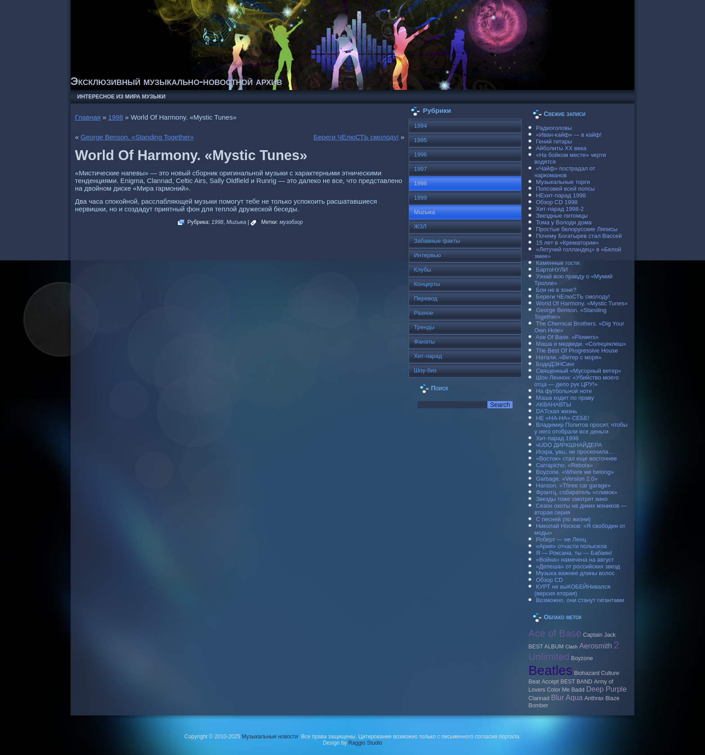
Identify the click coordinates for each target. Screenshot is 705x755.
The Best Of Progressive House (577, 350)
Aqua (574, 697)
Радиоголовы (554, 128)
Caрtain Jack (599, 635)
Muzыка (236, 222)
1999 (420, 197)
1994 (420, 125)
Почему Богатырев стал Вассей (579, 235)
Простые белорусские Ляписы (576, 229)
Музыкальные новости (270, 736)
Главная (88, 117)
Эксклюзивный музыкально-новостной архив (176, 81)
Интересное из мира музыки (121, 97)
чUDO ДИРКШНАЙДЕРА (569, 445)
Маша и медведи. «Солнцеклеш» (581, 343)
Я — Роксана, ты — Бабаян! (574, 552)
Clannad (538, 698)
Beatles (550, 670)
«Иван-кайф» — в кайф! (569, 134)
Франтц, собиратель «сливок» (576, 492)
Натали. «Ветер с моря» (569, 357)
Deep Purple (606, 689)
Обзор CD (549, 579)
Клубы (422, 269)
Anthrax (594, 698)
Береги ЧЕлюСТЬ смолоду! (356, 137)
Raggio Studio (365, 743)
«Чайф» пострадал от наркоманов (564, 172)
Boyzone (582, 658)
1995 (420, 140)
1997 (420, 168)
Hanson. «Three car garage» (573, 485)
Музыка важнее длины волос (575, 573)
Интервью (427, 255)
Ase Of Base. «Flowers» (566, 337)
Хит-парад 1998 (557, 438)
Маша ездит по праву (565, 397)
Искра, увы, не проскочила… (575, 451)
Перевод (425, 298)
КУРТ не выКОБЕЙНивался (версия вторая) (572, 590)
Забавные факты (437, 240)
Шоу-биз (425, 370)
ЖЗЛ (420, 226)
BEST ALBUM (545, 646)
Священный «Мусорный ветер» (578, 370)
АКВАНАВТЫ (553, 404)
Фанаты (424, 341)
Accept (550, 682)
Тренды (424, 327)
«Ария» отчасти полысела (571, 546)
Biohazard (586, 673)
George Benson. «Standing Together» (137, 137)
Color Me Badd (566, 690)
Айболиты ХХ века (561, 148)
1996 (420, 154)
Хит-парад (428, 356)
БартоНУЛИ (552, 269)
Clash (571, 646)
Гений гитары (554, 141)
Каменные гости (558, 262)
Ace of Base (554, 633)
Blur (557, 697)
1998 (115, 117)
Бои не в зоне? (556, 289)
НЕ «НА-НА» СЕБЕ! (562, 418)
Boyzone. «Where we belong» (575, 472)
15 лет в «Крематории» (567, 242)
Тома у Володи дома (564, 222)
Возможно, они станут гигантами (580, 600)
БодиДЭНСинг (555, 364)
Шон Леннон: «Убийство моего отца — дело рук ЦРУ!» (576, 381)
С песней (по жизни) (563, 519)
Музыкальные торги (563, 182)
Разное (423, 312)
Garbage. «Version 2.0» (567, 478)
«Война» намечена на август (575, 559)
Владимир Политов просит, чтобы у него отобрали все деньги (580, 428)
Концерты (427, 284)
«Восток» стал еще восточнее (576, 458)
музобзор (291, 222)
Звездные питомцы (562, 215)
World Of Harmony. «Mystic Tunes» (582, 303)
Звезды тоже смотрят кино (572, 499)
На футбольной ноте (564, 391)
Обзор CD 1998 (556, 202)
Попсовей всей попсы (565, 188)
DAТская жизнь (556, 411)
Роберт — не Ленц (561, 539)
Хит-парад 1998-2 (560, 209)
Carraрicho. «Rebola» (564, 465)
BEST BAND (577, 682)
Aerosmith (595, 646)
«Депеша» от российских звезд (578, 566)
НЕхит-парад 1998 (561, 195)
